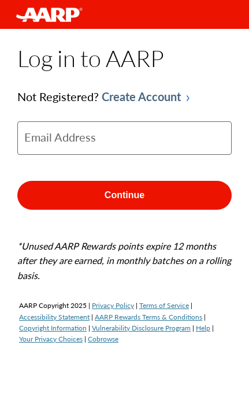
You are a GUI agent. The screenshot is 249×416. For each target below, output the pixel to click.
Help (203, 328)
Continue (124, 195)
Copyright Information (53, 328)
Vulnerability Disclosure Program (141, 328)
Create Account (141, 96)
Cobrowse (103, 339)
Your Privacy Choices (51, 339)
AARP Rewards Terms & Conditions (148, 317)
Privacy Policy (113, 305)
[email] (124, 138)
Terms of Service (164, 305)
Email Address (60, 137)
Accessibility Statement (54, 317)
